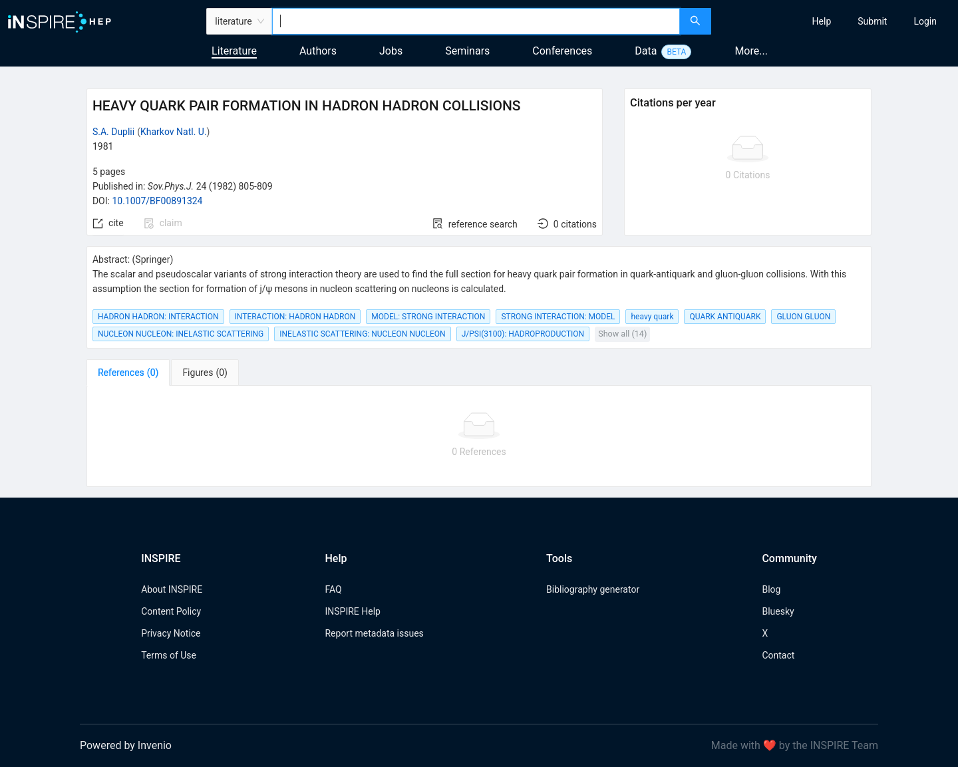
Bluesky (778, 611)
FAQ (333, 589)
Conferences (562, 51)
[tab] (128, 372)
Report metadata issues (374, 633)
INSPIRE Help (352, 611)
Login (925, 21)
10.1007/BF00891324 (157, 201)
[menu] (836, 21)
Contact (778, 655)
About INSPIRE (171, 589)
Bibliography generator (592, 589)
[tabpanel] (479, 436)
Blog (771, 589)
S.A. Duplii (113, 131)
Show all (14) (622, 334)
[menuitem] (822, 21)
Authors (318, 51)
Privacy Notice (170, 633)
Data (646, 51)
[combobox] (476, 21)
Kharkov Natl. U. (173, 131)
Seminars (467, 51)
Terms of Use (168, 655)
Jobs (390, 51)
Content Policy (171, 611)
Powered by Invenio (126, 745)
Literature (234, 51)
